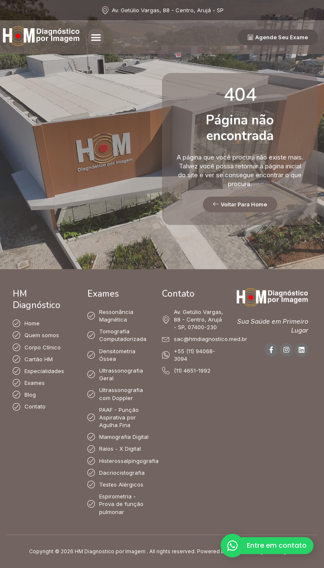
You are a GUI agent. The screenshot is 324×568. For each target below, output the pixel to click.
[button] (96, 37)
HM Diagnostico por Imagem (110, 551)
